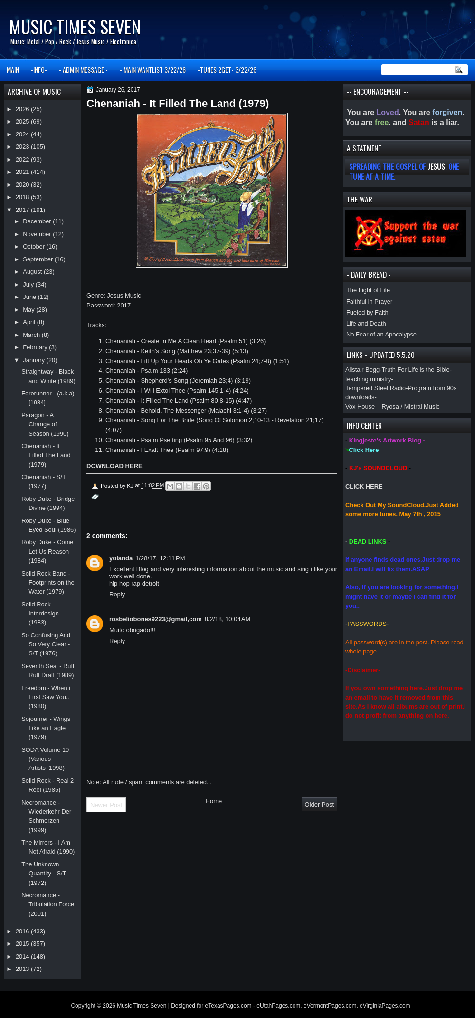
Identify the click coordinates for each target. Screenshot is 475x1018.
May (29, 309)
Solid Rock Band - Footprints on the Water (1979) (48, 582)
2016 (23, 931)
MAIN (13, 70)
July (29, 284)
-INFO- (39, 70)
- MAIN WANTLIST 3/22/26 (153, 70)
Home (214, 801)
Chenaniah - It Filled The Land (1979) (45, 455)
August (33, 271)
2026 (23, 109)
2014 (23, 956)
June (30, 296)
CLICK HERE (364, 486)
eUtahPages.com (278, 1005)
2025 (23, 121)
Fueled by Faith (367, 312)
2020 (23, 184)
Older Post (319, 804)
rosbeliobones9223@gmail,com (155, 619)
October (34, 246)
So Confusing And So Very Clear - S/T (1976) (45, 644)
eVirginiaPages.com (385, 1005)
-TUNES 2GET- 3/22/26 (227, 70)
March (32, 334)
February (36, 347)
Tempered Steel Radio (375, 388)
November (38, 234)
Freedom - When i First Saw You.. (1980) (45, 697)
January (34, 360)
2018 (23, 197)
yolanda (121, 558)
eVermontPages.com (330, 1005)
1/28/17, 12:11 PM (160, 558)
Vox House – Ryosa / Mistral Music (392, 406)
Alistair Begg (362, 369)
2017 (23, 209)
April (30, 322)
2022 (23, 159)
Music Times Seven (75, 26)
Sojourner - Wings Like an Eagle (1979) (45, 728)
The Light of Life (368, 290)
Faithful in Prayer (369, 301)
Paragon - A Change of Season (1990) (44, 424)
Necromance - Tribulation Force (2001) (47, 904)
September (38, 259)
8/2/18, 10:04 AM (228, 619)
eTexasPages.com (228, 1005)
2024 (23, 134)
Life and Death (366, 323)
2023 (23, 146)
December (38, 221)
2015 (23, 943)
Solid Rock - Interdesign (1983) (40, 613)
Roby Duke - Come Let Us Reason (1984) (47, 551)
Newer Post (106, 804)
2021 (23, 171)
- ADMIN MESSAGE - (83, 70)
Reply (117, 594)
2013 (23, 968)
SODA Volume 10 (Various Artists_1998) (45, 759)
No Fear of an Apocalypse (381, 334)
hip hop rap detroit (134, 583)
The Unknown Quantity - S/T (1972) (43, 873)
